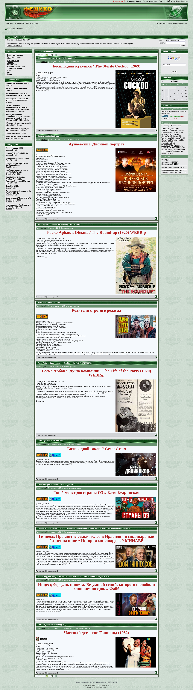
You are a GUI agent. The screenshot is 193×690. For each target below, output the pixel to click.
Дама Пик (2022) (12, 186)
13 (170, 93)
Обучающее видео (14, 68)
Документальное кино (16, 66)
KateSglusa (166, 146)
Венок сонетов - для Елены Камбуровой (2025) (17, 164)
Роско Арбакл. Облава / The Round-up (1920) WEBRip (17, 99)
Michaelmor (166, 149)
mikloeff (44, 444)
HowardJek (166, 153)
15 (178, 93)
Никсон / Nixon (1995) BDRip (17, 153)
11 (163, 93)
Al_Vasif (44, 228)
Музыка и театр (13, 61)
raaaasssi (165, 148)
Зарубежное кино (14, 57)
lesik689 (44, 140)
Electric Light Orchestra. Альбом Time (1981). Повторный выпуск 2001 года (18, 179)
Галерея (162, 1)
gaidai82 (173, 128)
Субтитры (171, 1)
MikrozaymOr (166, 142)
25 (163, 100)
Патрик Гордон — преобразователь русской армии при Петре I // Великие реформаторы (17, 108)
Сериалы (10, 63)
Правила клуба (119, 1)
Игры (9, 70)
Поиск (145, 1)
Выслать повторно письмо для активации (171, 23)
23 (182, 97)
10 (186, 90)
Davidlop (177, 146)
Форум (138, 1)
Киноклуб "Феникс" (15, 29)
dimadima (9, 174)
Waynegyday (166, 138)
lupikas (175, 136)
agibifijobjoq (178, 149)
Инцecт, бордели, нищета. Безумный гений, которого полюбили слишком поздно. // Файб (74, 577)
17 (186, 93)
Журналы (130, 1)
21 (174, 97)
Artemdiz (176, 151)
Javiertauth (172, 134)
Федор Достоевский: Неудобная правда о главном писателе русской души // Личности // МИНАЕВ (18, 117)
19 (166, 97)
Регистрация (32, 23)
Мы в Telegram (182, 1)
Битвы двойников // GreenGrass (51, 441)
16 (182, 93)
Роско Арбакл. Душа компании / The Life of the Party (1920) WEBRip (65, 363)
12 (166, 93)
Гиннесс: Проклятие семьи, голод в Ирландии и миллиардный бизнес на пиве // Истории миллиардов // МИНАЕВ (84, 528)
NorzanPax (166, 136)
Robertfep (176, 140)
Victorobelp (166, 151)
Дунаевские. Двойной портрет (18, 83)
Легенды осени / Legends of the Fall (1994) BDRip (18, 192)
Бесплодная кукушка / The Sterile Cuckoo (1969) (16, 94)
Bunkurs (174, 130)
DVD (8, 72)
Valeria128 (165, 128)
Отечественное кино (15, 55)
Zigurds (164, 130)
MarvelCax (165, 140)
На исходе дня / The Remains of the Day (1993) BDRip (18, 206)
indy (179, 130)
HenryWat (178, 138)
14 (174, 93)
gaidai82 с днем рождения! (16, 88)
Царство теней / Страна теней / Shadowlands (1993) (18, 199)
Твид (7, 160)
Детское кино (12, 65)
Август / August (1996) (14, 148)
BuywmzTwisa (167, 144)
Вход (24, 23)
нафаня (9, 150)
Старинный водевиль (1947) (17, 158)
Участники (153, 1)
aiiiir (163, 134)
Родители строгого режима (49, 302)
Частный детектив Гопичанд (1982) (52, 625)
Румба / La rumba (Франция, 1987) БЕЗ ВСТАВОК (17, 171)
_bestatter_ (177, 132)
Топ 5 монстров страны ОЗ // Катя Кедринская (17, 129)
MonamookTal (177, 148)
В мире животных (13, 133)
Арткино (10, 59)
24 (186, 97)
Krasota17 (165, 132)
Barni (8, 167)
